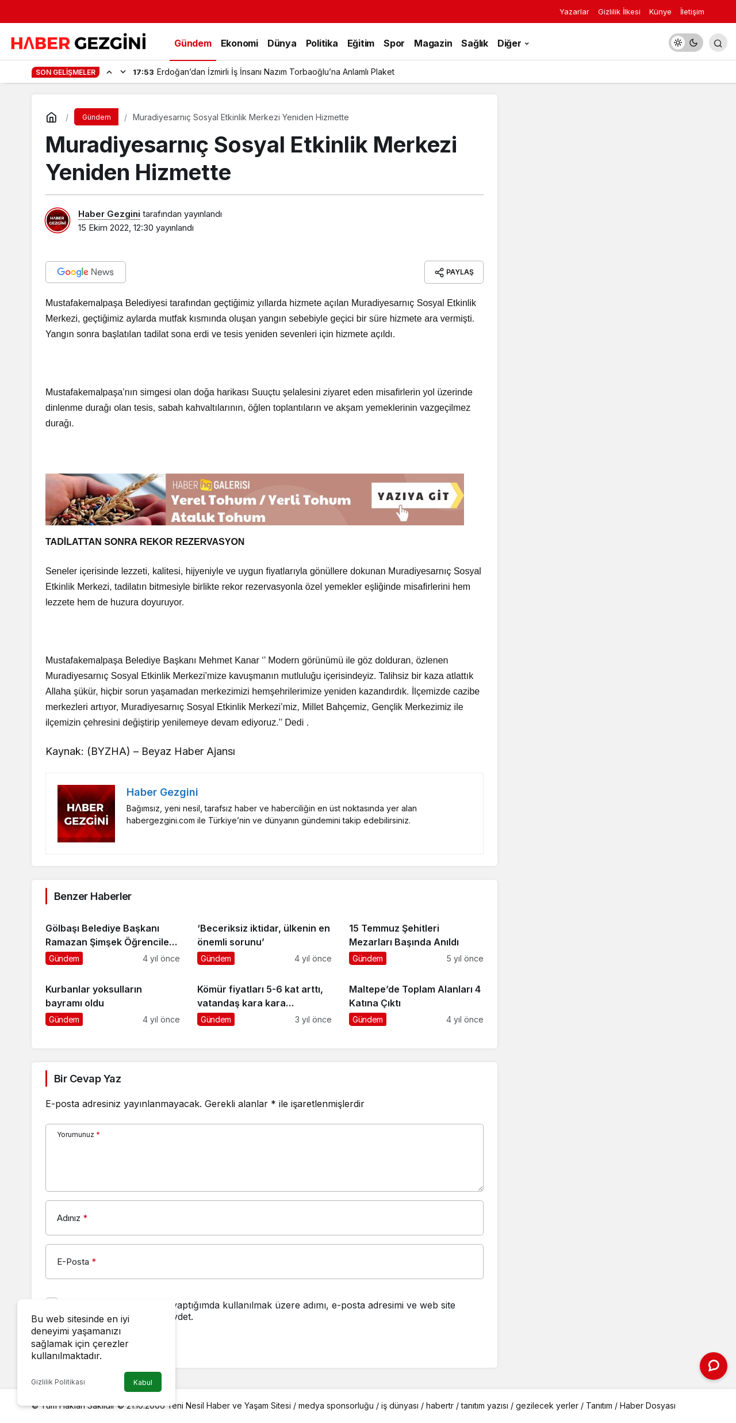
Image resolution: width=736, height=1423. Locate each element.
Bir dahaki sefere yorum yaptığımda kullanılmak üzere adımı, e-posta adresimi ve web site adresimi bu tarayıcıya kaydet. (259, 1310)
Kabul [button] (142, 1382)
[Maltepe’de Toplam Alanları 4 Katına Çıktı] (416, 1000)
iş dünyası (400, 1405)
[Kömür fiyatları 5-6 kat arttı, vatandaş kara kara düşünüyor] (264, 1000)
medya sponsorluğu (336, 1405)
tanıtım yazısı (484, 1405)
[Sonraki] (123, 71)
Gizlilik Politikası (58, 1382)
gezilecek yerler (547, 1405)
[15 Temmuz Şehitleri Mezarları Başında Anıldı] (416, 939)
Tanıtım (599, 1405)
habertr (440, 1405)
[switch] (686, 42)
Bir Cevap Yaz (87, 1079)
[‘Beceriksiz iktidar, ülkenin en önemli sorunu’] (264, 939)
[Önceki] (109, 71)
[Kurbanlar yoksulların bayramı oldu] (112, 1000)
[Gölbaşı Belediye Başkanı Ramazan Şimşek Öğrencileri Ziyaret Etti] (112, 939)
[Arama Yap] (718, 42)
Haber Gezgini (109, 213)
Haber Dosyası (648, 1405)
